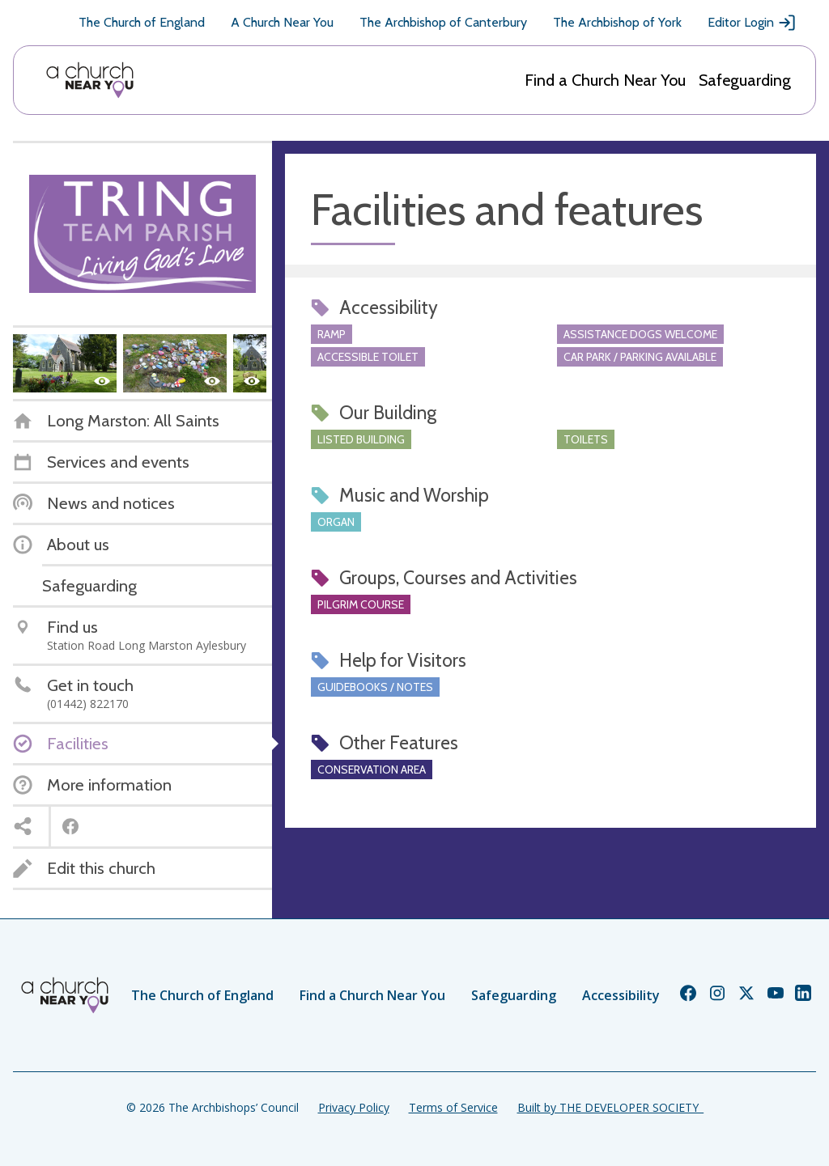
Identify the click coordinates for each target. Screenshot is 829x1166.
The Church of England (142, 22)
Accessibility (621, 995)
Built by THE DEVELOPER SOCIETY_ (610, 1107)
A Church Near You (282, 22)
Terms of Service (453, 1107)
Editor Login (752, 22)
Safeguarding (745, 80)
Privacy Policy (353, 1107)
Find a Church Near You (605, 80)
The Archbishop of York (617, 22)
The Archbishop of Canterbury (443, 22)
